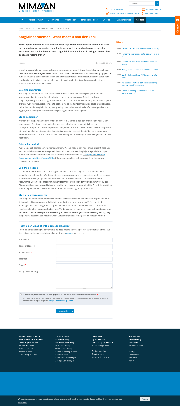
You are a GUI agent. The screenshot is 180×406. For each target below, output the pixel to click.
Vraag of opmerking (28, 305)
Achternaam (25, 286)
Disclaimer (132, 391)
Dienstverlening (134, 373)
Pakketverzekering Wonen (66, 385)
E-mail (22, 298)
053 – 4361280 (116, 9)
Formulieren (133, 376)
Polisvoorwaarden (135, 379)
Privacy (131, 394)
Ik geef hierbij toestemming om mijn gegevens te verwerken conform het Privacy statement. (60, 328)
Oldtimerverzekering (63, 382)
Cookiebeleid (133, 388)
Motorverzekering (62, 379)
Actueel (29, 28)
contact (69, 266)
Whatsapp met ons (29, 388)
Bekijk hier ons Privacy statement (62, 334)
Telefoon (23, 292)
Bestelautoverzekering (64, 376)
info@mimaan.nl (153, 9)
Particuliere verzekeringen (65, 391)
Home (21, 28)
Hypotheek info (98, 373)
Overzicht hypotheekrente (102, 376)
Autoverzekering (62, 373)
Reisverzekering (61, 388)
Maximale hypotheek (100, 379)
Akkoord (145, 399)
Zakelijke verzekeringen (64, 394)
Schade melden (152, 13)
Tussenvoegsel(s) (27, 279)
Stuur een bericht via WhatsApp (125, 13)
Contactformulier (99, 384)
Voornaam (24, 273)
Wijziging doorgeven (100, 391)
